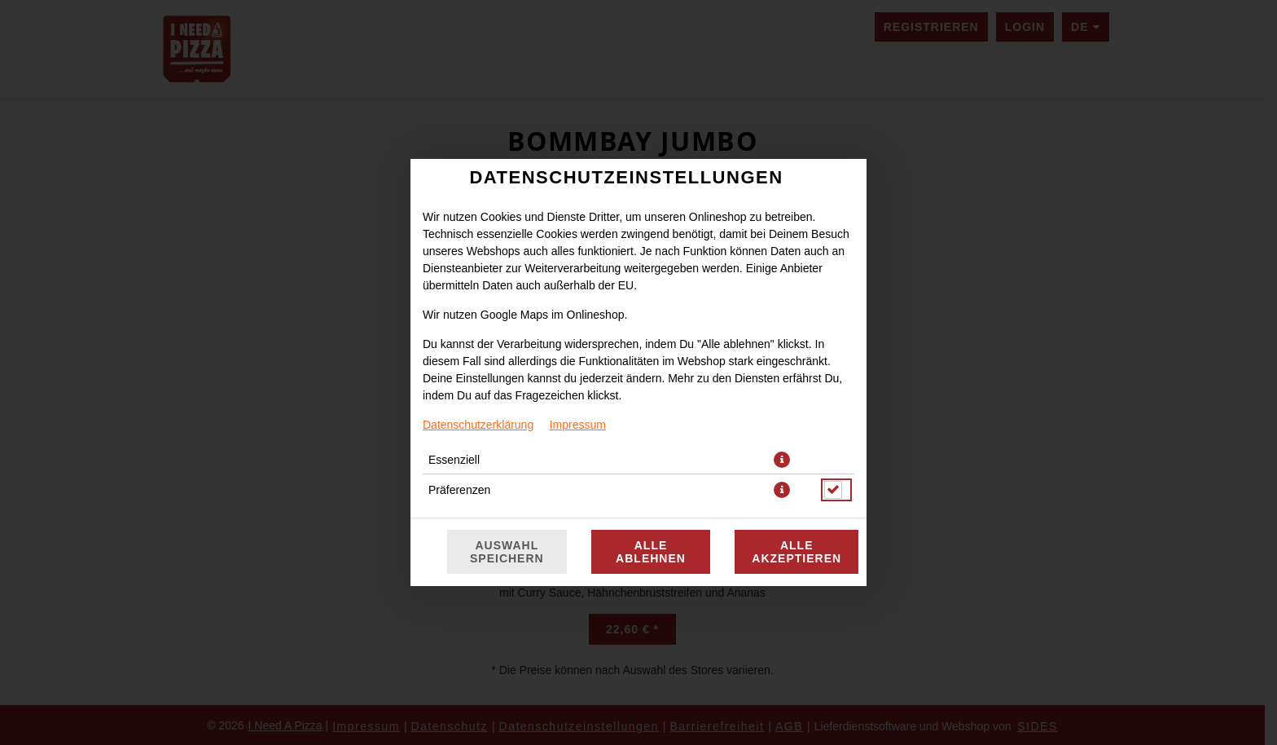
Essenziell (454, 459)
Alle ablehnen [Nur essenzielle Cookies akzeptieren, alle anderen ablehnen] (651, 552)
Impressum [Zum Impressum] (578, 424)
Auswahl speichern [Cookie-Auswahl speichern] (507, 552)
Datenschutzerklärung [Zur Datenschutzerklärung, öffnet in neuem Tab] (478, 424)
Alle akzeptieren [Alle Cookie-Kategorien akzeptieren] (796, 552)
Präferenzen (459, 489)
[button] (782, 460)
